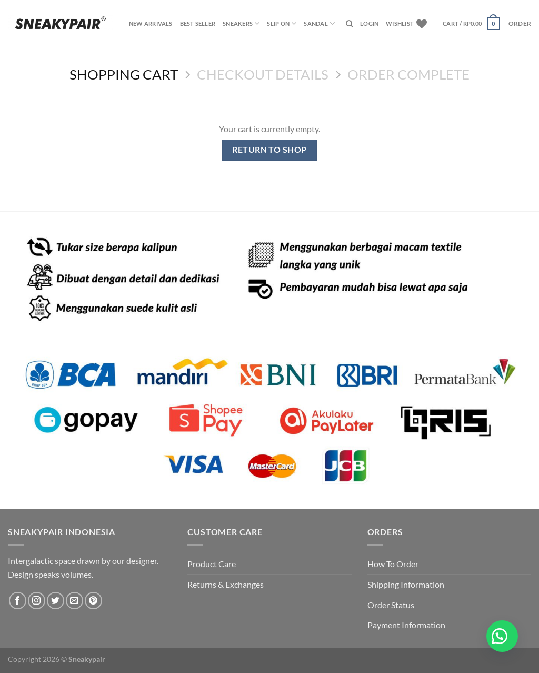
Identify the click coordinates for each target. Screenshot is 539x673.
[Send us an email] (74, 600)
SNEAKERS (241, 23)
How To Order (392, 564)
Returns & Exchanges (225, 584)
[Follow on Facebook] (17, 600)
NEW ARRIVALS (151, 23)
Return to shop (269, 149)
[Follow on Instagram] (36, 600)
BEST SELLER (197, 23)
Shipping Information (405, 584)
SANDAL (319, 23)
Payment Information (406, 625)
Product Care (211, 564)
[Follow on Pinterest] (93, 600)
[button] (502, 636)
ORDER (519, 23)
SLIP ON (281, 23)
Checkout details (262, 74)
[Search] (349, 23)
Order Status (390, 605)
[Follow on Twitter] (55, 600)
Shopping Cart (123, 74)
